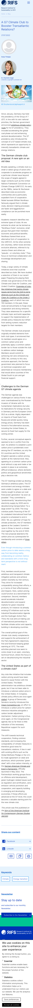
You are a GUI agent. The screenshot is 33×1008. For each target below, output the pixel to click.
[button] (20, 856)
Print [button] (29, 856)
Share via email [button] (11, 856)
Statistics (8, 977)
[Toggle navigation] (29, 2)
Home (3, 14)
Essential (8, 961)
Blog (9, 14)
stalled (4, 699)
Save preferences (11, 999)
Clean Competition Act (10, 705)
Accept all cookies (11, 1005)
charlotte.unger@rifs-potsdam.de (11, 80)
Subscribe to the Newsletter (15, 915)
